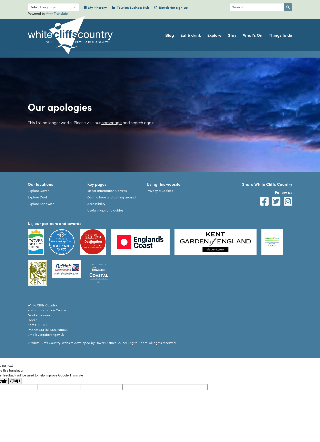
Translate (57, 13)
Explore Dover (38, 190)
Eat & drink (190, 35)
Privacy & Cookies (160, 190)
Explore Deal (37, 197)
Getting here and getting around (111, 197)
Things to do (280, 35)
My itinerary (95, 7)
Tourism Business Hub (130, 7)
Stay (232, 35)
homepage (111, 122)
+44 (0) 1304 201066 (53, 329)
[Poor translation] (14, 381)
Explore (214, 35)
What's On (252, 35)
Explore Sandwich (41, 204)
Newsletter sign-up (171, 7)
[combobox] (257, 7)
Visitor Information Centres (107, 190)
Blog (169, 35)
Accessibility (96, 204)
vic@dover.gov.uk (51, 334)
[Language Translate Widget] (53, 7)
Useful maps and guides (105, 210)
